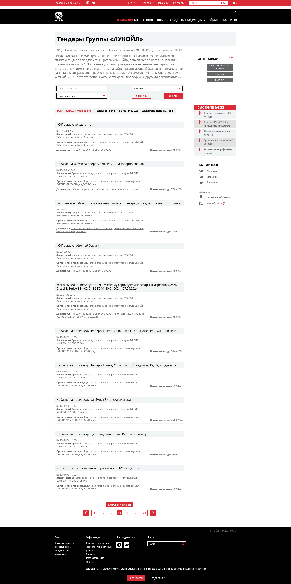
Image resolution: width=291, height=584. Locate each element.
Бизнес (139, 20)
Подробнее (158, 578)
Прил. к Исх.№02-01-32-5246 (129, 313)
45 (127, 512)
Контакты (178, 3)
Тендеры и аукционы (92, 50)
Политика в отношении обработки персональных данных (99, 543)
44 (119, 512)
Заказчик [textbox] (139, 88)
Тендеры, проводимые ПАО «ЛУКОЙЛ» (130, 50)
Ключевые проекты (64, 539)
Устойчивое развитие (221, 20)
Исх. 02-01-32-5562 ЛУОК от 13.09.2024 (91, 270)
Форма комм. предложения (71, 231)
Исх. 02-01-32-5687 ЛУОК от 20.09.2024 (91, 149)
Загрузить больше (119, 504)
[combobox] (157, 88)
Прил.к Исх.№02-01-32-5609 (128, 228)
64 (144, 512)
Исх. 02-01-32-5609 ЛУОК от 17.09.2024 (91, 228)
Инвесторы (155, 20)
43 (111, 512)
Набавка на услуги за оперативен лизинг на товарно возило (104, 189)
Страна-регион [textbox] (66, 95)
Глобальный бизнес (67, 3)
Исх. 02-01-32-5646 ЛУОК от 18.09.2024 (77, 316)
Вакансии (162, 3)
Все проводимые (73, 111)
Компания (124, 20)
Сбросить (141, 95)
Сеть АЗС (133, 3)
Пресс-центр (174, 20)
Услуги (128, 111)
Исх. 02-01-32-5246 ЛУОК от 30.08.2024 (91, 313)
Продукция (194, 20)
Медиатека (60, 550)
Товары (105, 111)
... (103, 512)
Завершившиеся (158, 111)
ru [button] (234, 3)
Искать (173, 96)
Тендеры (148, 3)
